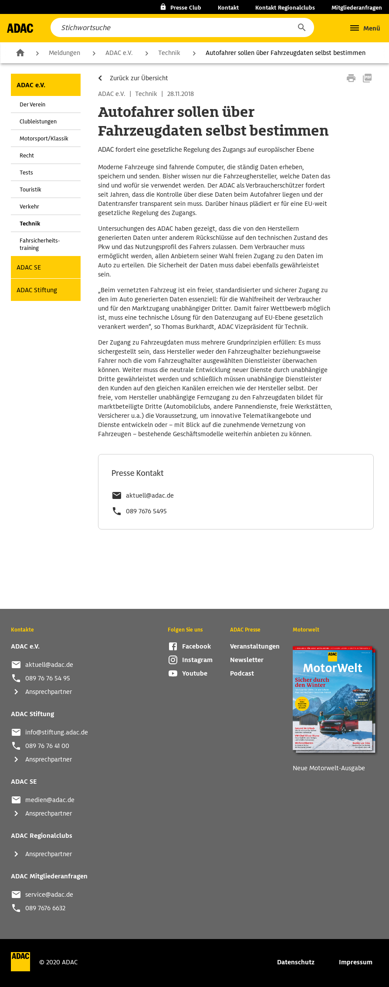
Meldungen (64, 53)
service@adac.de (49, 894)
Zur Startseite (20, 52)
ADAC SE (29, 267)
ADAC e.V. (119, 53)
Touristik (30, 189)
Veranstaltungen (255, 646)
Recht (27, 155)
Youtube (194, 673)
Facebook (196, 646)
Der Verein (32, 104)
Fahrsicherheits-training (40, 244)
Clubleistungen (38, 121)
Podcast (242, 673)
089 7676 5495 (146, 511)
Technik (169, 53)
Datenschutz (296, 962)
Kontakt (228, 7)
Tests (26, 172)
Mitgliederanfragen (356, 7)
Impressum (355, 962)
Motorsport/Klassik (44, 138)
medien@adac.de (49, 800)
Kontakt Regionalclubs (285, 7)
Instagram (197, 660)
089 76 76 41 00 (47, 746)
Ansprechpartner (48, 692)
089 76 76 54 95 (47, 678)
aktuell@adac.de (150, 495)
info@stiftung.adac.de (56, 732)
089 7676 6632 (45, 908)
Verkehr (29, 206)
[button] (301, 27)
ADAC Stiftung (37, 290)
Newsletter (247, 660)
